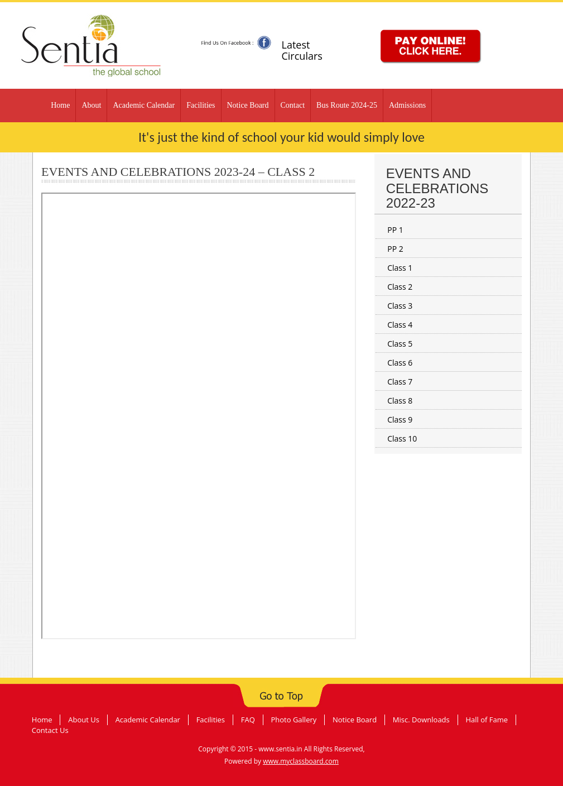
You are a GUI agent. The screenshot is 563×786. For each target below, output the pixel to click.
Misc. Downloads (421, 720)
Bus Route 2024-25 (346, 105)
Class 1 (399, 267)
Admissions (407, 105)
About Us (83, 720)
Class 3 (399, 305)
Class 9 (399, 419)
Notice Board (248, 105)
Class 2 (399, 286)
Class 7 (399, 381)
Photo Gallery (293, 720)
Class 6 (399, 362)
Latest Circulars (301, 50)
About (91, 105)
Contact (293, 105)
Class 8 (399, 400)
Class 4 (399, 324)
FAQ (248, 720)
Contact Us (50, 730)
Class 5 (399, 343)
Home (60, 105)
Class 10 (402, 438)
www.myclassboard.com (301, 761)
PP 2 (395, 248)
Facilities (200, 105)
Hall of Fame (486, 720)
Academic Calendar (144, 105)
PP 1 (395, 229)
